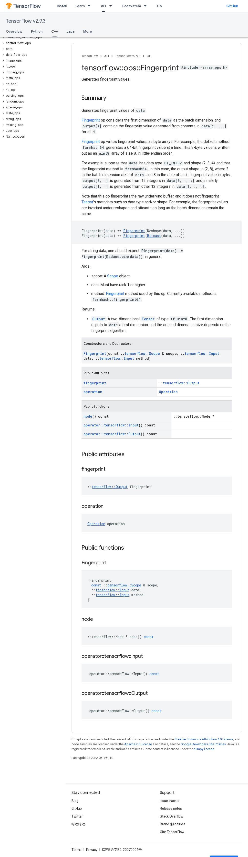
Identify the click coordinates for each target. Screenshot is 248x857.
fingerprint (94, 383)
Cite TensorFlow (172, 832)
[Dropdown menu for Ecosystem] (147, 6)
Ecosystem (131, 6)
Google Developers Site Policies (203, 744)
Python (36, 31)
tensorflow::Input (202, 353)
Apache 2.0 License (138, 744)
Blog (75, 801)
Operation (168, 391)
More (87, 31)
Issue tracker (170, 801)
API (106, 56)
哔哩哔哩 (78, 824)
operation (92, 391)
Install (62, 6)
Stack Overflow (171, 816)
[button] (32, 37)
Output (98, 319)
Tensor (87, 202)
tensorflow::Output (181, 383)
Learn (80, 6)
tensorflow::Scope (142, 353)
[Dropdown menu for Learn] (90, 6)
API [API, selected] (103, 6)
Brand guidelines (173, 824)
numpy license (204, 749)
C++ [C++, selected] (54, 31)
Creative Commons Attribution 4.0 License (204, 739)
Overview (14, 31)
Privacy (91, 850)
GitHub (232, 6)
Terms (77, 850)
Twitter (77, 816)
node (87, 416)
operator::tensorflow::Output (112, 434)
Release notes (171, 808)
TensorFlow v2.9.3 (25, 21)
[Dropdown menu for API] (112, 6)
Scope (112, 276)
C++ (149, 56)
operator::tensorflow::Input (111, 425)
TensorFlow (90, 56)
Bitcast (154, 235)
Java (70, 31)
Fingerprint (91, 120)
